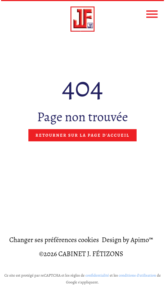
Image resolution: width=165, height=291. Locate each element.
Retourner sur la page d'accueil (82, 135)
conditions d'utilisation (137, 275)
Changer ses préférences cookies (54, 240)
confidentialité (97, 275)
